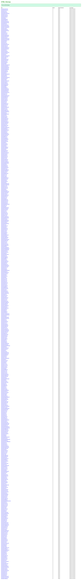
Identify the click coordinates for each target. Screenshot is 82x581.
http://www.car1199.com (4, 450)
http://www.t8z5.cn (3, 359)
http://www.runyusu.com (4, 328)
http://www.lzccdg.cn (4, 102)
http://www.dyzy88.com (4, 482)
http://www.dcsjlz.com (4, 443)
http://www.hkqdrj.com (4, 132)
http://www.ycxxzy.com (4, 451)
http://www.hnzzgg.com (4, 360)
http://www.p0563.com (4, 312)
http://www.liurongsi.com (4, 490)
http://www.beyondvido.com (5, 302)
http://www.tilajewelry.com (4, 103)
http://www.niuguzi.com (4, 540)
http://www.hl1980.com (4, 87)
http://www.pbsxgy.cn (4, 198)
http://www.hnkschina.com (4, 458)
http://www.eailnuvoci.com (4, 522)
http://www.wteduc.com (4, 165)
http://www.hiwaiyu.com (4, 229)
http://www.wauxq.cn (4, 253)
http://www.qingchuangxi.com (5, 38)
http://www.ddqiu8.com (4, 128)
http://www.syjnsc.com (4, 298)
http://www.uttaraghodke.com (5, 248)
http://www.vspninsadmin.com (5, 314)
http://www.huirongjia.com (4, 344)
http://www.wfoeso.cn (4, 361)
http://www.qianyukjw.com (4, 84)
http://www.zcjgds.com (4, 193)
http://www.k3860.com (4, 459)
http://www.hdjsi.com (4, 415)
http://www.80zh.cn (3, 142)
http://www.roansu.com (4, 53)
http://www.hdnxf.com (4, 327)
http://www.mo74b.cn (4, 296)
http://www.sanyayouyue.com (5, 39)
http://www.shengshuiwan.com (5, 77)
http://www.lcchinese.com (4, 401)
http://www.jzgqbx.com (4, 157)
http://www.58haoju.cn (4, 311)
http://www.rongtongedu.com (5, 80)
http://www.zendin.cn (4, 546)
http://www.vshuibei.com (4, 326)
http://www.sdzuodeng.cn (4, 354)
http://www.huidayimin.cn (4, 119)
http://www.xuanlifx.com (4, 100)
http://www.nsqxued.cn (4, 336)
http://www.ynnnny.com (4, 273)
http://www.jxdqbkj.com (4, 548)
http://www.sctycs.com (4, 528)
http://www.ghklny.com (4, 481)
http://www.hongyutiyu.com (5, 561)
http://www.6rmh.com (4, 572)
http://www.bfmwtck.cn (4, 466)
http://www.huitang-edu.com (5, 30)
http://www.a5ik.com (4, 310)
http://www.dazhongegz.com (5, 44)
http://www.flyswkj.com (4, 78)
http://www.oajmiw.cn (4, 529)
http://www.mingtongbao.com (5, 47)
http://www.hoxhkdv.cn (4, 117)
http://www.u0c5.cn (3, 149)
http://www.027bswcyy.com (5, 254)
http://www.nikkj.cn (3, 31)
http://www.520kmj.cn (4, 538)
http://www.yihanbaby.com (4, 375)
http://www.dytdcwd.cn (4, 232)
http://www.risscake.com (4, 515)
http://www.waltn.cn (3, 189)
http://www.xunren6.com (4, 487)
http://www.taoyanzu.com (4, 288)
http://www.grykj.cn (3, 224)
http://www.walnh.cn (4, 449)
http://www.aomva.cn (4, 320)
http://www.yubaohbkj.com (4, 245)
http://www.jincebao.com (4, 498)
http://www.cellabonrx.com (4, 110)
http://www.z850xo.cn (4, 246)
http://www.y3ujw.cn (4, 507)
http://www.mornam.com (4, 376)
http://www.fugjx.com (4, 554)
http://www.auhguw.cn (4, 393)
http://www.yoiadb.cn (4, 394)
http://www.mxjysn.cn (4, 337)
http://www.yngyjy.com (4, 467)
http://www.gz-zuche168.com (5, 27)
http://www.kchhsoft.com (4, 166)
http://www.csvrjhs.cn (4, 28)
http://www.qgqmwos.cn (4, 70)
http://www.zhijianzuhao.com (5, 419)
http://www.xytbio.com (4, 367)
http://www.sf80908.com (4, 85)
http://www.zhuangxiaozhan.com (5, 439)
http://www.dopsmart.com (4, 297)
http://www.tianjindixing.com (5, 424)
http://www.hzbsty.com (4, 61)
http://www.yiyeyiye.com (4, 504)
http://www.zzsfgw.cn (4, 521)
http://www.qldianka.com (4, 71)
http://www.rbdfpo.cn (4, 545)
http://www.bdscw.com (4, 306)
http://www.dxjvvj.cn (4, 319)
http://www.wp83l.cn (4, 63)
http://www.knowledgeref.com (5, 408)
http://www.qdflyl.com (4, 76)
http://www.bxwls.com (4, 544)
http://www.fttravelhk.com (4, 96)
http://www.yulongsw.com (4, 512)
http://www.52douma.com (4, 531)
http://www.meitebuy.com (4, 455)
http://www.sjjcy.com (4, 175)
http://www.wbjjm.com (4, 94)
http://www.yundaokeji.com (5, 305)
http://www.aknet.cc (4, 368)
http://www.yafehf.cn (4, 79)
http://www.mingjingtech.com (5, 111)
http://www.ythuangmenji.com (5, 95)
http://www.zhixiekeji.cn (4, 62)
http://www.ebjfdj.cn (4, 86)
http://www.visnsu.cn (4, 537)
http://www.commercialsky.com (5, 64)
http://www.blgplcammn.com (5, 22)
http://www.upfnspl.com (4, 432)
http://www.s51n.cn (3, 483)
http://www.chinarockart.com (5, 134)
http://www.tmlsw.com (4, 457)
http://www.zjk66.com (4, 556)
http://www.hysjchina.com (4, 60)
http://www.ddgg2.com (4, 12)
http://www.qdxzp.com (4, 571)
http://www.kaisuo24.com (4, 409)
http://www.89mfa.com (4, 385)
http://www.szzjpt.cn (4, 480)
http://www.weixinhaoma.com (5, 378)
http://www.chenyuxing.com (5, 152)
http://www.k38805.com (4, 369)
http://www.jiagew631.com (4, 221)
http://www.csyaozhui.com (4, 192)
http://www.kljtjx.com (4, 384)
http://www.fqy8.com (4, 442)
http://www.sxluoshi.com (4, 15)
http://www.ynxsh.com (4, 366)
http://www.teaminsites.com (5, 352)
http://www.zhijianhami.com (5, 329)
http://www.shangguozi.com (5, 21)
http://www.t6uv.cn (3, 350)
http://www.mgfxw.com (4, 416)
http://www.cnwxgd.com (4, 148)
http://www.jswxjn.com (4, 124)
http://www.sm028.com (4, 338)
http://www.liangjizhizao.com (5, 191)
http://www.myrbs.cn (4, 289)
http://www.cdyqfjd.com (4, 569)
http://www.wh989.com (4, 499)
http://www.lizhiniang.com (4, 475)
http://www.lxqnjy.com (4, 280)
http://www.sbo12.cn (4, 377)
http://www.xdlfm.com (4, 281)
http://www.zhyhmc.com (4, 201)
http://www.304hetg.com (4, 199)
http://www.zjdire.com (4, 263)
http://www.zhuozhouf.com (4, 374)
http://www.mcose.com (4, 37)
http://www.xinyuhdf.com (4, 495)
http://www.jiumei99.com (4, 303)
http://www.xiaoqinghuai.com (5, 265)
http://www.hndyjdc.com (4, 150)
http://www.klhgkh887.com (4, 133)
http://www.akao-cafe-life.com (5, 13)
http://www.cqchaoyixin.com (5, 570)
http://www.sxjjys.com (4, 370)
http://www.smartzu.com (4, 555)
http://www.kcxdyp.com (4, 120)
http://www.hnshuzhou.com (5, 576)
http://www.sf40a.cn (4, 182)
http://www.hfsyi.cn (3, 386)
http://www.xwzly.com (4, 241)
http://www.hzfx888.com (4, 257)
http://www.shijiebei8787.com (5, 52)
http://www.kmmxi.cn (4, 464)
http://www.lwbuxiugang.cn (5, 177)
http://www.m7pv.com (4, 158)
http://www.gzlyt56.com (4, 181)
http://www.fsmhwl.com (4, 514)
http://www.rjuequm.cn (4, 564)
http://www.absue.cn (4, 72)
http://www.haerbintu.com (4, 399)
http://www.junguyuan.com (4, 392)
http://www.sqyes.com (4, 116)
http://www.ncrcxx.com (4, 407)
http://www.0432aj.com (4, 418)
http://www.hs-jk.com (4, 322)
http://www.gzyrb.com (4, 278)
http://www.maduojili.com (4, 159)
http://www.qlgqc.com (4, 279)
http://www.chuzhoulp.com (4, 523)
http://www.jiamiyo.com (4, 295)
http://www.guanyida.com (4, 489)
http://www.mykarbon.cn (4, 578)
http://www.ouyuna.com (4, 214)
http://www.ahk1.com (4, 205)
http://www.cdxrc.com (4, 197)
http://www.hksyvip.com (4, 209)
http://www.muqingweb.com (5, 247)
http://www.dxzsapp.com (4, 135)
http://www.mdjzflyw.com (4, 240)
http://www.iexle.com (4, 255)
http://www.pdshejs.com (4, 225)
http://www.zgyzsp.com (4, 109)
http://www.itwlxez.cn (4, 346)
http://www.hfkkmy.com (4, 151)
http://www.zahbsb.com (4, 140)
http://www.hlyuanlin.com (4, 479)
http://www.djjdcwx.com (4, 290)
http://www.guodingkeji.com (5, 530)
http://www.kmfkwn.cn (4, 342)
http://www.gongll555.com (4, 237)
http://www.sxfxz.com (4, 411)
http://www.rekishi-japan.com (5, 239)
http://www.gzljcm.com (4, 108)
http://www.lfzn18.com (4, 472)
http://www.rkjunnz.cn (4, 351)
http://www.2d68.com (4, 233)
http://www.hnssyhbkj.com (4, 433)
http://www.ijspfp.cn (3, 206)
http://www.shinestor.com (4, 431)
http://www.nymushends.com (5, 358)
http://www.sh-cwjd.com (4, 160)
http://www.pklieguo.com (4, 402)
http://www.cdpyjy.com (4, 93)
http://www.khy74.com (4, 215)
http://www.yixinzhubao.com (5, 249)
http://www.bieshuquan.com (5, 223)
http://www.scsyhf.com (4, 568)
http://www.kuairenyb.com (4, 118)
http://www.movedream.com (5, 343)
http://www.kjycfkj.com (4, 497)
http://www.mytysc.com (4, 14)
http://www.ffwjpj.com (4, 520)
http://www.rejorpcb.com (4, 104)
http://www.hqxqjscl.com (4, 213)
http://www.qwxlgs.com (4, 256)
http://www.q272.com (4, 174)
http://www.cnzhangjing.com (5, 465)
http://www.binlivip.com (4, 271)
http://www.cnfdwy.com (4, 391)
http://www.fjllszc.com (4, 417)
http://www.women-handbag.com (5, 441)
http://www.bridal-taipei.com (5, 471)
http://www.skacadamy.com (5, 353)
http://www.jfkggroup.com (4, 334)
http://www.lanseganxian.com (5, 92)
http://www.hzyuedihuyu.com (5, 547)
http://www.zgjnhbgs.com (4, 448)
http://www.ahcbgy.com (4, 238)
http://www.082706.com (4, 19)
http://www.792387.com (4, 20)
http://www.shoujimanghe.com (5, 55)
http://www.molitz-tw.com (4, 141)
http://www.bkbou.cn (4, 552)
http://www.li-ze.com (4, 11)
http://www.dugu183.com (4, 321)
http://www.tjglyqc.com (4, 168)
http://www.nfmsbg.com (4, 539)
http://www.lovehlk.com (4, 304)
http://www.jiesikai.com (4, 262)
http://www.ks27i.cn (3, 488)
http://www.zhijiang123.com (5, 88)
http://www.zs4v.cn (3, 473)
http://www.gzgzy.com (4, 185)
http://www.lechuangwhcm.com (5, 427)
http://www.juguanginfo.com (5, 330)
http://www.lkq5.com (4, 294)
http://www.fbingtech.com (4, 264)
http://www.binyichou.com (4, 200)
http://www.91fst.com (4, 23)
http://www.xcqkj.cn (3, 562)
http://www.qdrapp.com (4, 335)
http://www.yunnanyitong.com (5, 313)
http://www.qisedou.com (4, 425)
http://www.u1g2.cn (3, 383)
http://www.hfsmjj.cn (4, 434)
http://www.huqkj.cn (4, 560)
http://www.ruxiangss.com (4, 382)
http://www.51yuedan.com (4, 208)
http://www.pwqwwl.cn (4, 222)
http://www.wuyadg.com (4, 46)
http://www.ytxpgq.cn (4, 231)
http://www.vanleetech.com (5, 36)
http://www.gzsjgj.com (4, 410)
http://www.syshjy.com (4, 126)
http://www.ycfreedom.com (4, 216)
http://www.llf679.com (4, 136)
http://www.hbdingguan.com (5, 217)
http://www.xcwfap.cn (4, 176)
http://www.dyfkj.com (4, 101)
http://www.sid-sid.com (4, 496)
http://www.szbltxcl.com (4, 144)
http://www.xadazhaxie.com (5, 513)
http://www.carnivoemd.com (5, 68)
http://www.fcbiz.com (4, 400)
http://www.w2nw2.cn (4, 553)
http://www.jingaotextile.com (5, 69)
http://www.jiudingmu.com (4, 463)
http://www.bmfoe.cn (4, 112)
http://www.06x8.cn (3, 362)
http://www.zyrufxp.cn (4, 536)
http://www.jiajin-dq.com (4, 474)
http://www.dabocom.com (4, 125)
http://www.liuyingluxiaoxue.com (5, 345)
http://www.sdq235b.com (4, 456)
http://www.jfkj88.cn (3, 435)
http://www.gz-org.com (4, 532)
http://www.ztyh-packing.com (5, 184)
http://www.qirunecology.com (5, 318)
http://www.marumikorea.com (5, 127)
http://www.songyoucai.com (5, 577)
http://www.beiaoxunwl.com (5, 207)
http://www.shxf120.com (4, 29)
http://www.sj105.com (4, 506)
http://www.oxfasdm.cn (4, 286)
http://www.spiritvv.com (4, 190)
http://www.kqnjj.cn (3, 54)
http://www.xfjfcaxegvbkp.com (5, 426)
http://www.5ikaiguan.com (4, 173)
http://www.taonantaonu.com (5, 183)
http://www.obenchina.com (4, 167)
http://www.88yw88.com (4, 440)
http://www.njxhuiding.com (4, 261)
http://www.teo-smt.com (4, 505)
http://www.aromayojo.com (4, 491)
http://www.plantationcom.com (5, 270)
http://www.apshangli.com (4, 563)
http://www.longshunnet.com (5, 447)
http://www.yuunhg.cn (4, 230)
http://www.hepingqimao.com (5, 423)
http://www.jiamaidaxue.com (5, 524)
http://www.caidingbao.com (5, 272)
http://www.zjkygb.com (4, 143)
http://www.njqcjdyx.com (4, 45)
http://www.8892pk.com (4, 287)
